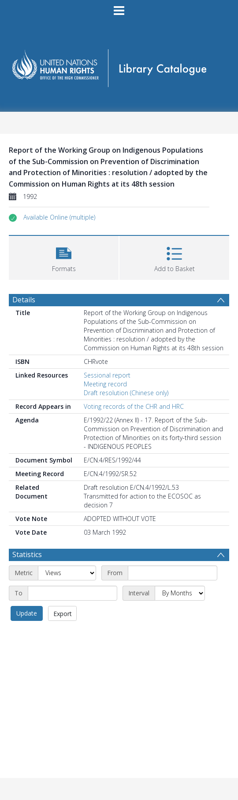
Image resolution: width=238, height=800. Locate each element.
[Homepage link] (119, 65)
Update (26, 613)
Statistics (27, 554)
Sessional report (107, 375)
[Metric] (67, 572)
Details (23, 300)
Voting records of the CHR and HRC (134, 406)
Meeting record (105, 384)
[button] (59, 217)
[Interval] (180, 593)
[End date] (72, 593)
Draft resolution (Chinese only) (126, 393)
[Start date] (172, 572)
